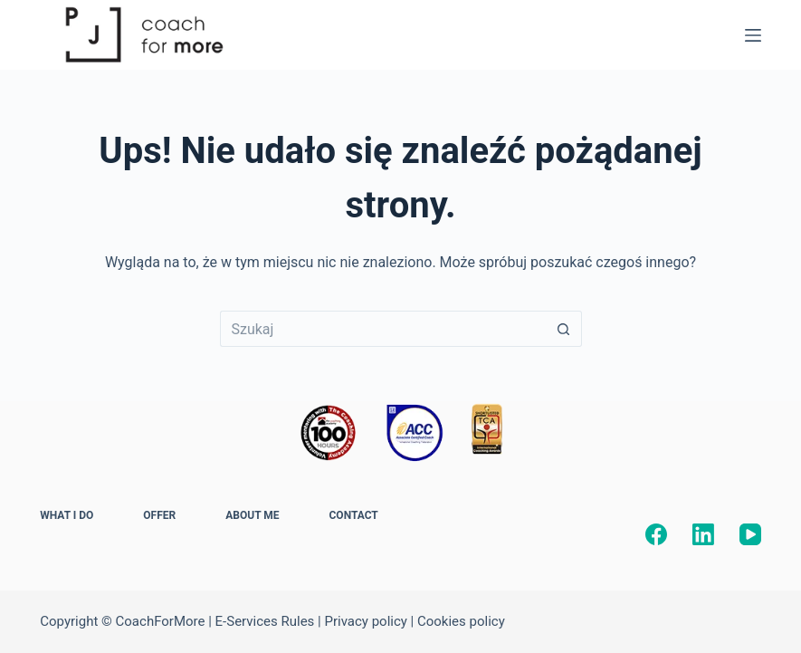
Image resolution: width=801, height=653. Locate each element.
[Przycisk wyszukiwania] (564, 329)
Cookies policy (461, 621)
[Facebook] (656, 534)
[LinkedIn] (703, 534)
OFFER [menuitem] (159, 515)
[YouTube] (750, 534)
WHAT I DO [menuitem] (66, 515)
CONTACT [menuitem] (353, 515)
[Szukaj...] (383, 329)
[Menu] (753, 35)
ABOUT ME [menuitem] (252, 515)
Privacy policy (365, 621)
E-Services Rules (265, 621)
